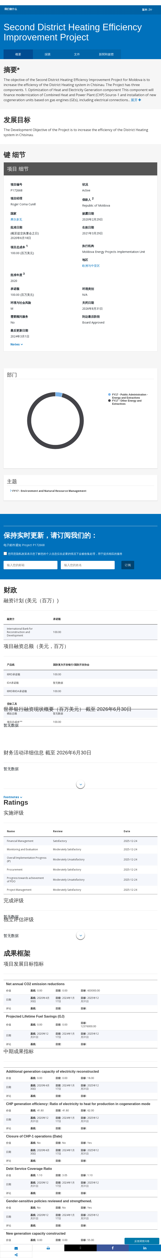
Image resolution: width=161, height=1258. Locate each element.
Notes (15, 344)
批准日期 (16, 227)
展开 (136, 100)
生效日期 (88, 227)
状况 (85, 184)
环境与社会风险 (20, 303)
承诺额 (14, 289)
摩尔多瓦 (16, 219)
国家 (13, 213)
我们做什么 (10, 9)
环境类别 (88, 289)
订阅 (128, 565)
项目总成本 (19, 246)
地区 (85, 260)
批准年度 (17, 274)
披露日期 (88, 213)
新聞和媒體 (106, 54)
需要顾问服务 (19, 316)
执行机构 (88, 246)
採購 (48, 54)
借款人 (87, 199)
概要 (18, 54)
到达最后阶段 (91, 316)
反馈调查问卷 (141, 1241)
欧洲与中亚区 (91, 266)
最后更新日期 (19, 330)
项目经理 (16, 198)
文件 (77, 54)
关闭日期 (88, 303)
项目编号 (16, 184)
